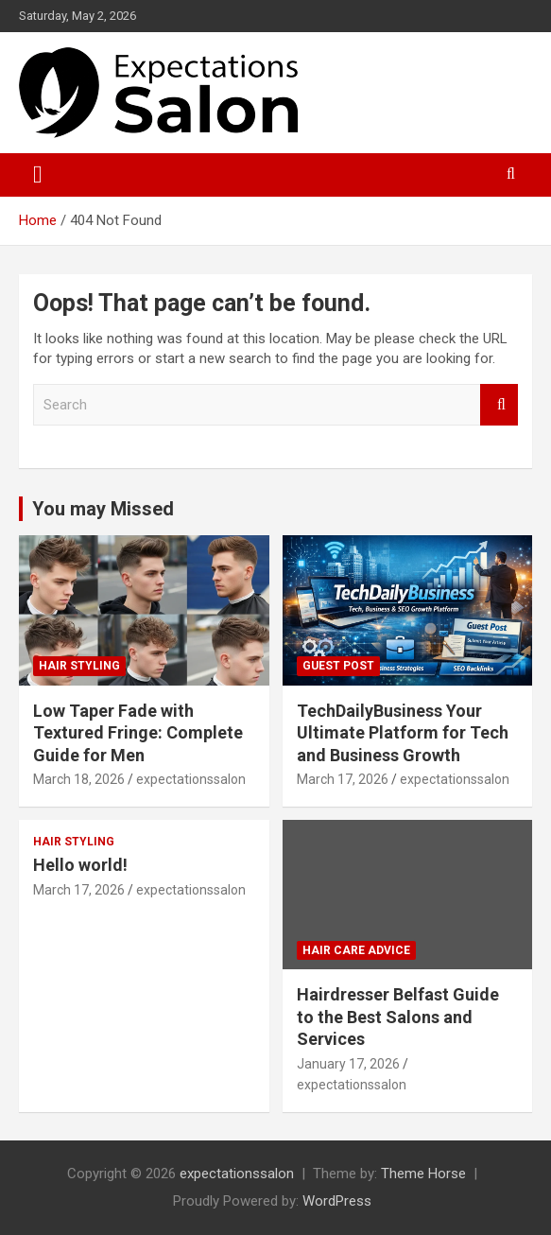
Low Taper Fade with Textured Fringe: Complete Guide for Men (138, 733)
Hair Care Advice (356, 950)
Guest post (338, 665)
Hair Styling (79, 665)
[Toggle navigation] (38, 175)
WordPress (336, 1200)
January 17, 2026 (348, 1063)
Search (499, 405)
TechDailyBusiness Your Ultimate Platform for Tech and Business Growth (402, 733)
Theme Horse (423, 1173)
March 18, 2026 (79, 779)
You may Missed (103, 508)
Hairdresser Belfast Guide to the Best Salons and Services (398, 1016)
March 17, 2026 (342, 779)
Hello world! (80, 865)
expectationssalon (191, 779)
